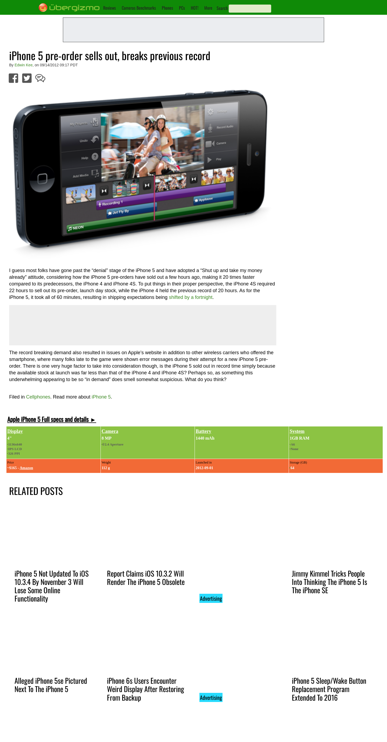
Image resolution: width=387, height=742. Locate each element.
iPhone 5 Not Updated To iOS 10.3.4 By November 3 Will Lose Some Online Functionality (52, 586)
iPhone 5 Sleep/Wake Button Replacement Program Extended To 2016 (329, 689)
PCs (182, 8)
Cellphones (38, 397)
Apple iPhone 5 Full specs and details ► (51, 419)
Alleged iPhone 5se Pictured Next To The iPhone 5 (51, 684)
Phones (167, 8)
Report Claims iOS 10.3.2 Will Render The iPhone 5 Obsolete (146, 577)
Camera (110, 431)
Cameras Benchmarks (139, 8)
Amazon (26, 468)
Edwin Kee (24, 65)
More (208, 8)
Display (15, 431)
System (297, 431)
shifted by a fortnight (190, 297)
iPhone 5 (101, 397)
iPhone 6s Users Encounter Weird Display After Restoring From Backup (145, 689)
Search (222, 8)
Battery (203, 431)
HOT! (194, 8)
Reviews (109, 8)
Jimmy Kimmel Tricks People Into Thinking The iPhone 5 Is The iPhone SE (329, 581)
